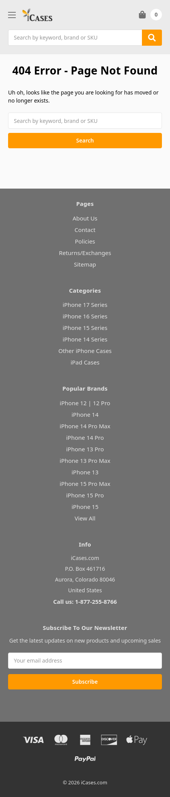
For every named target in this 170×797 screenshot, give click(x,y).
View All (85, 518)
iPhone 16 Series (85, 316)
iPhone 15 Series (85, 327)
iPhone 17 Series (85, 304)
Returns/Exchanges (85, 253)
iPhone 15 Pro (85, 495)
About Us (85, 218)
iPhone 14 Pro (85, 437)
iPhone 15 (85, 506)
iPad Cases (84, 362)
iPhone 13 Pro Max (85, 460)
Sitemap (85, 264)
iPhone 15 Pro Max (85, 483)
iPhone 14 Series (85, 339)
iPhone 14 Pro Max (85, 426)
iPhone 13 (85, 472)
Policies (85, 241)
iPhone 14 (85, 414)
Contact (85, 230)
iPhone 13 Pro (85, 449)
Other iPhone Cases (85, 351)
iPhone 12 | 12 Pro (85, 403)
